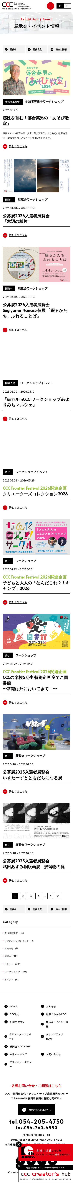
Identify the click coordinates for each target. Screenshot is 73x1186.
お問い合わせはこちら (40, 1109)
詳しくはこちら (18, 146)
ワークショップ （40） (16, 971)
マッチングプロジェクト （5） (19, 940)
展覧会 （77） (11, 956)
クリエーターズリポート (20, 1036)
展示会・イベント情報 (57, 1024)
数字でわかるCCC (56, 1014)
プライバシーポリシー (20, 1064)
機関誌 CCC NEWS (20, 1046)
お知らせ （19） (12, 948)
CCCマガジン (17, 1021)
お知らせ (51, 1006)
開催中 (13, 49)
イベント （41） (12, 979)
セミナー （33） (12, 963)
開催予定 (37, 49)
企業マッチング (18, 1054)
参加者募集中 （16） (14, 932)
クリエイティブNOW (54, 1036)
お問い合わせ (53, 1054)
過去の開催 (61, 49)
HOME (13, 1006)
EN (67, 5)
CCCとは (15, 1014)
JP (60, 5)
